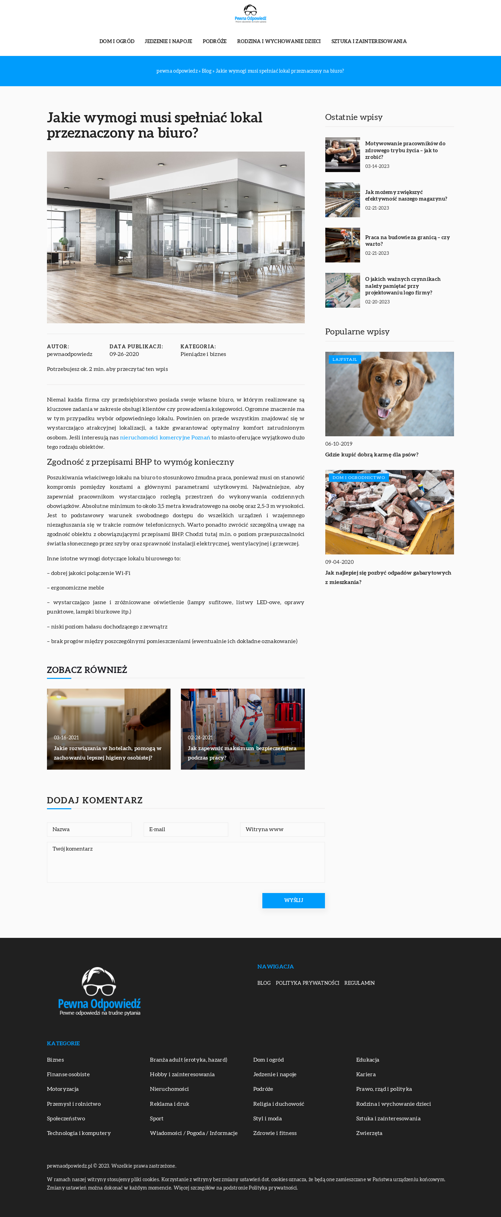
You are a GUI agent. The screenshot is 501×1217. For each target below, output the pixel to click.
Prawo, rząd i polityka (384, 1089)
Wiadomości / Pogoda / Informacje (194, 1133)
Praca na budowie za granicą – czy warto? (407, 241)
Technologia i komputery (79, 1133)
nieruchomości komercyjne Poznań (165, 437)
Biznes (55, 1060)
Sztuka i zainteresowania (369, 41)
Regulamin (359, 983)
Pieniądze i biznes (203, 354)
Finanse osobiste (68, 1074)
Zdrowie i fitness (275, 1133)
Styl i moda (267, 1118)
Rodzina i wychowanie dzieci (279, 41)
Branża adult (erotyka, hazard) (188, 1060)
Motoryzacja (63, 1089)
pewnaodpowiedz (69, 354)
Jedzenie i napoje (168, 41)
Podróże (215, 41)
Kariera (366, 1074)
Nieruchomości (169, 1089)
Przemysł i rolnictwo (74, 1104)
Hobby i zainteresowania (182, 1074)
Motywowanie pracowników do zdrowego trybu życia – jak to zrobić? (405, 150)
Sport (157, 1118)
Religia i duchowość (278, 1104)
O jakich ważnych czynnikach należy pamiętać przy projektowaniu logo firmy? (403, 286)
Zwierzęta (369, 1133)
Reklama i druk (169, 1104)
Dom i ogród (117, 41)
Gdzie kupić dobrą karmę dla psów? (372, 454)
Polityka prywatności (307, 983)
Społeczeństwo (66, 1118)
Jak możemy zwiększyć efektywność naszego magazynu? (406, 196)
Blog (264, 983)
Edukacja (367, 1060)
